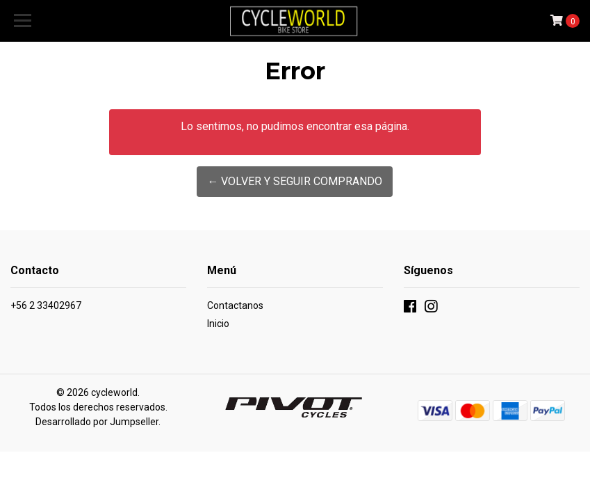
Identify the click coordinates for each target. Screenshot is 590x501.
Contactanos (235, 305)
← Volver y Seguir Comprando (294, 181)
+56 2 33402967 (45, 305)
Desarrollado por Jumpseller (96, 421)
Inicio (218, 323)
